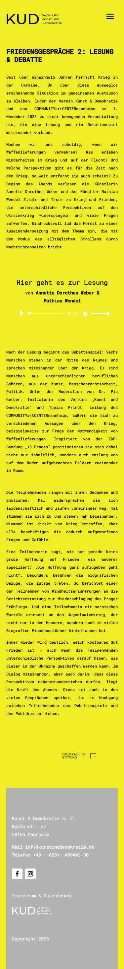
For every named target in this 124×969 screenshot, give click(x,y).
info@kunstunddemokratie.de (59, 847)
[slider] (46, 313)
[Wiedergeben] (21, 313)
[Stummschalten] (85, 314)
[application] (62, 313)
